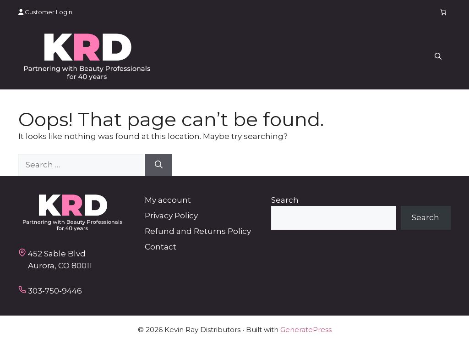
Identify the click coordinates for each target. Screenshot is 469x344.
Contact (160, 246)
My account (168, 200)
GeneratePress (306, 329)
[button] (438, 57)
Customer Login (45, 12)
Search (285, 200)
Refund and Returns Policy (198, 231)
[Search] (158, 165)
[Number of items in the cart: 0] (443, 12)
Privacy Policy (171, 215)
